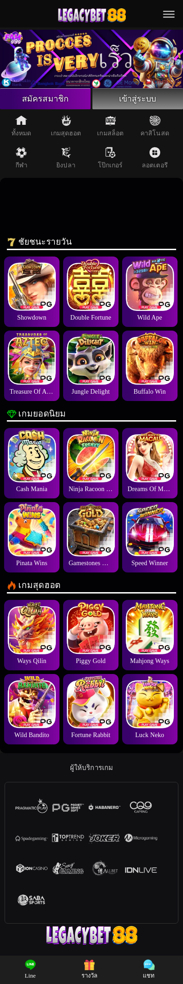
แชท (149, 969)
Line (30, 969)
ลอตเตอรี (155, 158)
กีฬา (21, 158)
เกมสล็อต (110, 126)
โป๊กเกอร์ (110, 158)
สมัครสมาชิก (45, 98)
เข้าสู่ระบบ (137, 98)
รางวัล (89, 969)
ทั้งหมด (21, 126)
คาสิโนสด (154, 126)
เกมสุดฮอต (66, 126)
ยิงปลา (65, 158)
